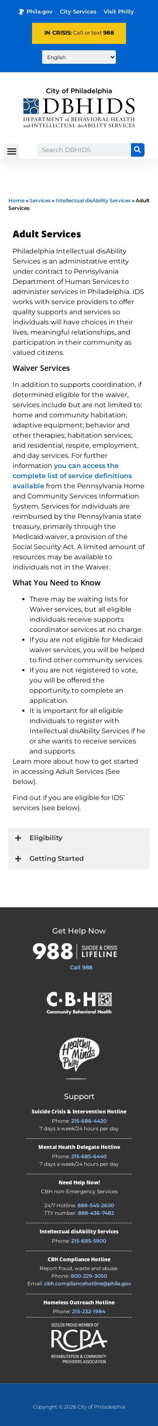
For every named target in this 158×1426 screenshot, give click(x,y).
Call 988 (81, 967)
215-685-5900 (88, 1241)
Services (40, 200)
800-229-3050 (89, 1276)
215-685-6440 (89, 1156)
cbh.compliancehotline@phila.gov (87, 1283)
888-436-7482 (96, 1213)
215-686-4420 (89, 1121)
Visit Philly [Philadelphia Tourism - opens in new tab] (119, 11)
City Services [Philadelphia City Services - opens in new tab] (78, 11)
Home (16, 200)
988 (108, 33)
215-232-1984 (88, 1311)
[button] (11, 151)
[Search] (138, 150)
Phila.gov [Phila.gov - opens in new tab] (36, 11)
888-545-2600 (96, 1205)
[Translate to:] (79, 57)
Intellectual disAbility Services (93, 200)
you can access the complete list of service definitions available (72, 476)
